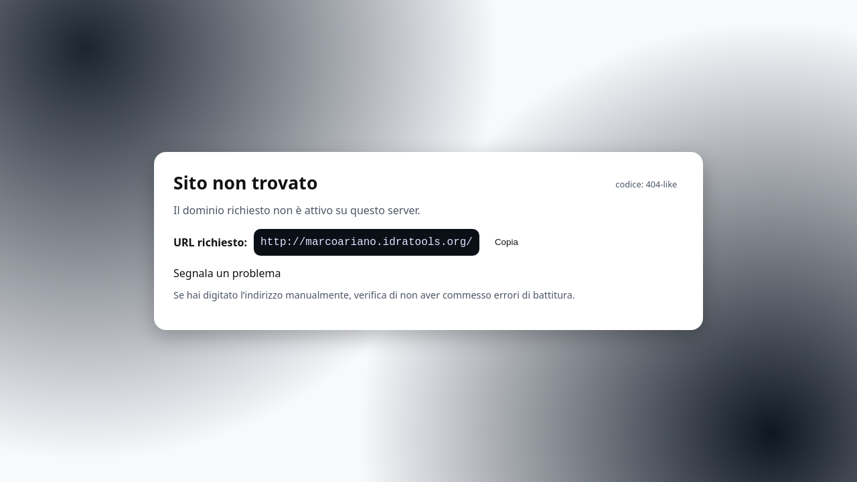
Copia (506, 242)
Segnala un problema (227, 273)
